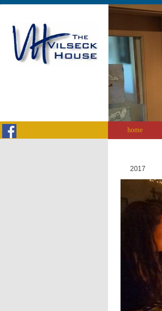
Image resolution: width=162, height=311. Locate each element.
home (135, 129)
